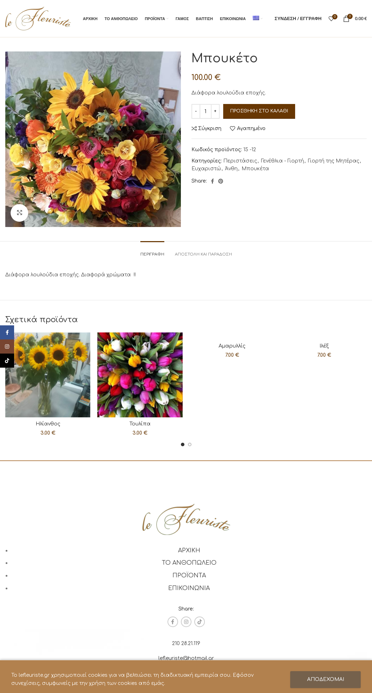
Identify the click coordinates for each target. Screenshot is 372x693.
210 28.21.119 (186, 643)
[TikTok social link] (199, 622)
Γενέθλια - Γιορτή (282, 161)
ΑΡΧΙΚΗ (189, 550)
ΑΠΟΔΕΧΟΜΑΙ (325, 679)
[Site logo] (38, 18)
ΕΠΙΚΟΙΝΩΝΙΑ (189, 588)
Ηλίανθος (48, 424)
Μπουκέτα (255, 168)
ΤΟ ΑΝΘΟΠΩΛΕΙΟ (189, 563)
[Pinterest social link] (220, 181)
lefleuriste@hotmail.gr (186, 658)
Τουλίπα (140, 424)
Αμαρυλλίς (232, 346)
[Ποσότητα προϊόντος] (205, 111)
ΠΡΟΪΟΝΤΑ (189, 575)
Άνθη (231, 168)
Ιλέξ (324, 346)
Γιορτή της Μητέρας (333, 161)
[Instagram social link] (186, 622)
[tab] (152, 250)
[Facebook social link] (212, 181)
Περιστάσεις (240, 161)
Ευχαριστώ (206, 168)
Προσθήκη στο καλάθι (259, 111)
